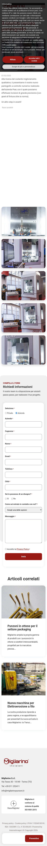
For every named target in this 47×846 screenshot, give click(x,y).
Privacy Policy (23, 549)
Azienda (21, 413)
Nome (8, 444)
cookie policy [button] (38, 814)
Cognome (9, 431)
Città (7, 481)
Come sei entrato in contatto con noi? (21, 504)
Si (8, 499)
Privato (10, 413)
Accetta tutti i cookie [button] (34, 834)
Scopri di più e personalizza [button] (23, 841)
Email (8, 456)
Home (9, 18)
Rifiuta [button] (13, 834)
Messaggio (10, 516)
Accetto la (18, 549)
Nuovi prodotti (7, 108)
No (14, 499)
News (15, 18)
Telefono (9, 469)
